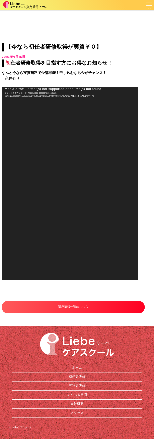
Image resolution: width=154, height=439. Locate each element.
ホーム (77, 367)
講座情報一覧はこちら (73, 307)
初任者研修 (77, 376)
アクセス (77, 413)
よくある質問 (77, 395)
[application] (70, 183)
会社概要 (77, 404)
